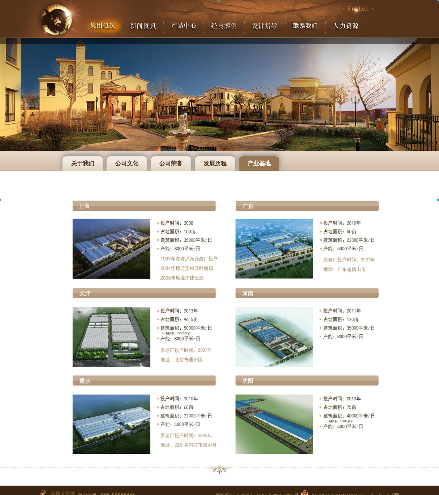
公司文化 (126, 163)
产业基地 (259, 163)
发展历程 (215, 163)
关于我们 (82, 163)
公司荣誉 (170, 163)
